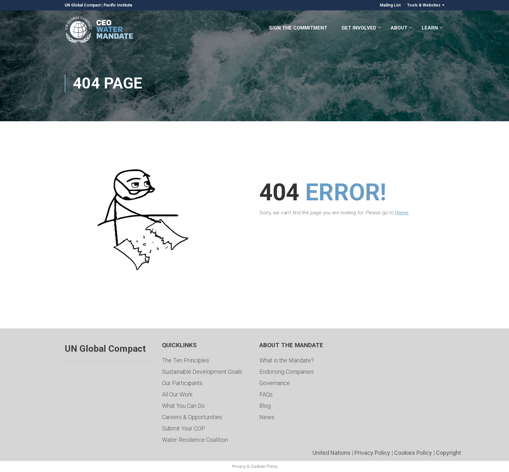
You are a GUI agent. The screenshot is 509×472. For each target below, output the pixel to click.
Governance (274, 383)
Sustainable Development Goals (202, 371)
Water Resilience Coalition (195, 439)
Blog (265, 405)
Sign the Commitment (298, 28)
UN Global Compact (83, 5)
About (399, 28)
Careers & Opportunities (192, 417)
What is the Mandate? (286, 360)
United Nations (332, 452)
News (266, 417)
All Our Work (177, 394)
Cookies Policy (413, 452)
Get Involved (358, 28)
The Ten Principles (185, 360)
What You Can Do (183, 405)
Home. (402, 213)
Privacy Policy (372, 452)
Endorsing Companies (286, 371)
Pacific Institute (118, 5)
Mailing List (390, 5)
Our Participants (182, 383)
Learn (430, 28)
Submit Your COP (183, 428)
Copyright (448, 452)
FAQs (266, 394)
